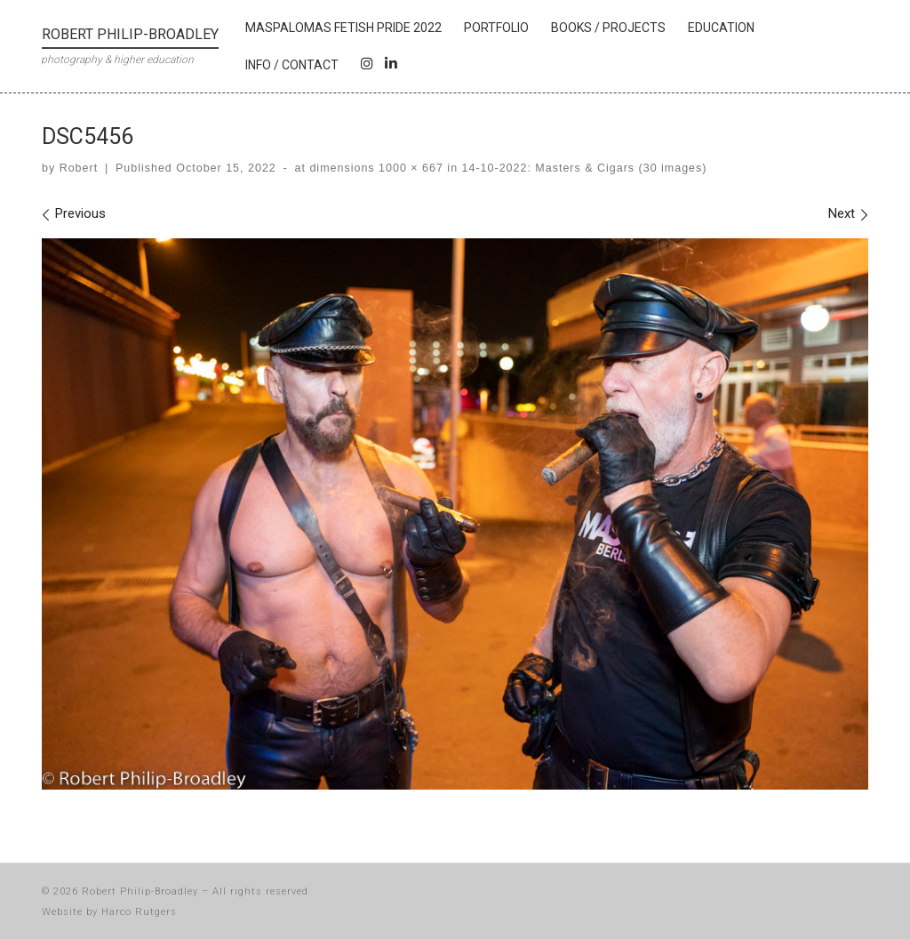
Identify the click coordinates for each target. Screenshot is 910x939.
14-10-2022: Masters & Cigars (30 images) (582, 168)
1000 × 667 (409, 168)
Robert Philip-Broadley (140, 891)
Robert (79, 168)
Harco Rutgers (139, 912)
